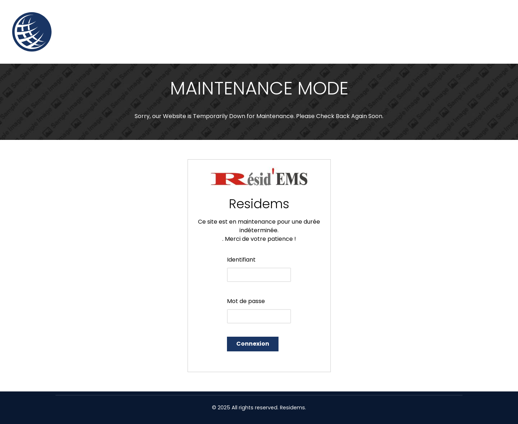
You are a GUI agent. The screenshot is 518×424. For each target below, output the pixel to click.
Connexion (252, 344)
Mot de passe (246, 301)
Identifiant (241, 259)
